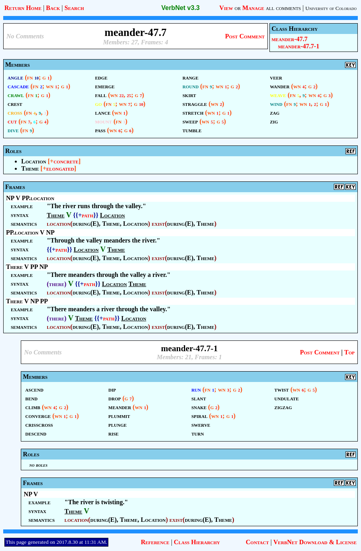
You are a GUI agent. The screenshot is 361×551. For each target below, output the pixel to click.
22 (122, 95)
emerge (105, 86)
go (98, 103)
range (191, 77)
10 (36, 78)
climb (32, 407)
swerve (200, 424)
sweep (190, 121)
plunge (117, 424)
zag (274, 112)
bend (31, 398)
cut (12, 121)
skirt (189, 95)
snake (199, 407)
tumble (192, 130)
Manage (253, 7)
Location (33, 161)
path (88, 215)
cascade (18, 86)
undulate (286, 398)
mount (103, 121)
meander (119, 407)
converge (38, 415)
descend (35, 433)
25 (129, 95)
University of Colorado (331, 8)
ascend (34, 389)
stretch (193, 112)
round (191, 86)
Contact (257, 542)
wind (276, 103)
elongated (60, 168)
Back (53, 7)
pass (100, 130)
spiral (199, 415)
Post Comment (245, 36)
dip (112, 389)
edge (101, 77)
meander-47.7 (289, 39)
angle (15, 77)
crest (15, 103)
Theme (30, 168)
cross (15, 112)
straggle (195, 103)
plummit (119, 415)
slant (198, 398)
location (58, 223)
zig (274, 121)
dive (13, 130)
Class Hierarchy (197, 542)
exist (158, 223)
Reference (155, 542)
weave (278, 95)
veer (276, 77)
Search (74, 7)
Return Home (23, 7)
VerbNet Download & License (315, 542)
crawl (16, 95)
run (196, 389)
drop (114, 398)
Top (349, 352)
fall (101, 95)
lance (103, 112)
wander (279, 86)
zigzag (283, 407)
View (226, 7)
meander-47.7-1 (298, 46)
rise (113, 433)
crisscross (39, 424)
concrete (66, 161)
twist (281, 389)
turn (197, 433)
